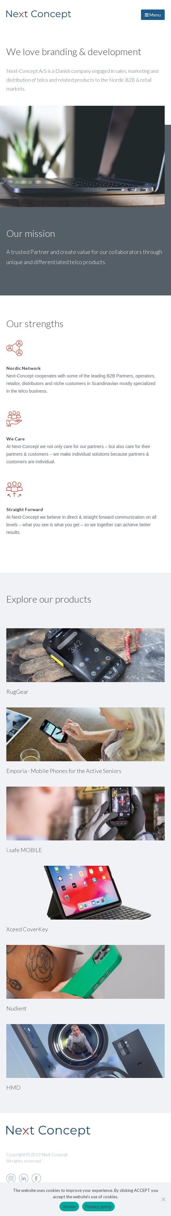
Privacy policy (98, 1206)
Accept (69, 1206)
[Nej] (163, 1199)
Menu (153, 14)
